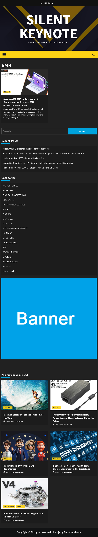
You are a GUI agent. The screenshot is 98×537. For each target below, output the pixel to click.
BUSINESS (8, 190)
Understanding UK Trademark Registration (23, 158)
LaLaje (56, 532)
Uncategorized (10, 271)
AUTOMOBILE (10, 185)
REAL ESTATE (10, 242)
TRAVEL (7, 266)
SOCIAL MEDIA (11, 252)
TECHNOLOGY (11, 261)
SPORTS (7, 256)
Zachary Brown (21, 105)
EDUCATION (9, 199)
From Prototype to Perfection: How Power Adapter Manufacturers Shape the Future (43, 153)
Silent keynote (48, 26)
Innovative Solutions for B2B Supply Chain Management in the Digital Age (38, 163)
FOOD (6, 209)
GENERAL (8, 218)
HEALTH (7, 92)
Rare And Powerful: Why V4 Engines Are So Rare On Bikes (30, 167)
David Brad (18, 421)
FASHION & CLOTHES (14, 204)
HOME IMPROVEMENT (15, 228)
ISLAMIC (7, 233)
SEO (5, 247)
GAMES (7, 214)
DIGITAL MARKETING (14, 195)
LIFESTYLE (8, 237)
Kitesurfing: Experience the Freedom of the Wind (26, 148)
